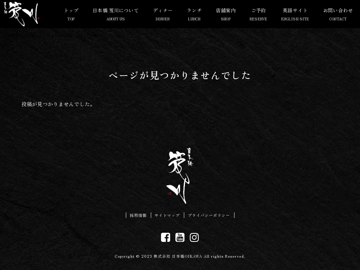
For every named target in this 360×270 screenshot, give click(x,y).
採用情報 (138, 215)
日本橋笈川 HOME (19, 35)
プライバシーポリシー (209, 215)
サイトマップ (167, 215)
